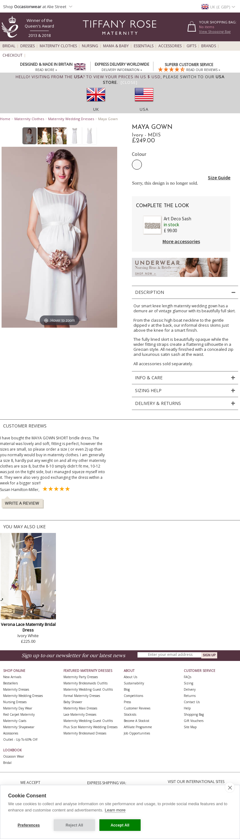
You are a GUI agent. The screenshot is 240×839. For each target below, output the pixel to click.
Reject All (74, 825)
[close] (230, 787)
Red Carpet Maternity (19, 714)
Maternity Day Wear (17, 708)
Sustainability (134, 683)
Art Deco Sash (177, 219)
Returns (190, 695)
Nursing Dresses (15, 702)
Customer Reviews (137, 708)
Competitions (133, 695)
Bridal (8, 46)
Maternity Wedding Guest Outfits (88, 689)
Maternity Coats (14, 721)
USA (144, 109)
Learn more (115, 810)
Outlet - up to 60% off (20, 739)
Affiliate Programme (138, 727)
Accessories (170, 46)
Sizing (188, 683)
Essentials (143, 46)
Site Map (190, 727)
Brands (208, 46)
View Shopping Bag (215, 31)
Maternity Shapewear (18, 727)
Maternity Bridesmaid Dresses (84, 733)
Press (127, 702)
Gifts (191, 46)
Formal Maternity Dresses (81, 695)
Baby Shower (72, 702)
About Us (130, 677)
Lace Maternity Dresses (79, 714)
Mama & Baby (116, 46)
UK (96, 109)
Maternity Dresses (16, 689)
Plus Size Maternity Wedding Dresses (90, 727)
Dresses (27, 46)
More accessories (181, 241)
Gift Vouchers (193, 721)
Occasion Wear (13, 756)
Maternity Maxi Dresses (80, 708)
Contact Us (192, 702)
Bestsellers (10, 683)
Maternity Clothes (58, 46)
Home (5, 118)
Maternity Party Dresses (80, 677)
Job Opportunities (137, 733)
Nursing (90, 46)
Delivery (190, 689)
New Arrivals (12, 677)
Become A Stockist (136, 721)
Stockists (130, 714)
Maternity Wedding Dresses (71, 118)
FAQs (187, 677)
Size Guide (219, 177)
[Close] (129, 82)
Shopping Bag (194, 714)
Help (187, 708)
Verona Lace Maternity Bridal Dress (28, 627)
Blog (127, 689)
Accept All (120, 825)
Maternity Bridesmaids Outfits (85, 683)
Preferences (29, 825)
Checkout (12, 55)
